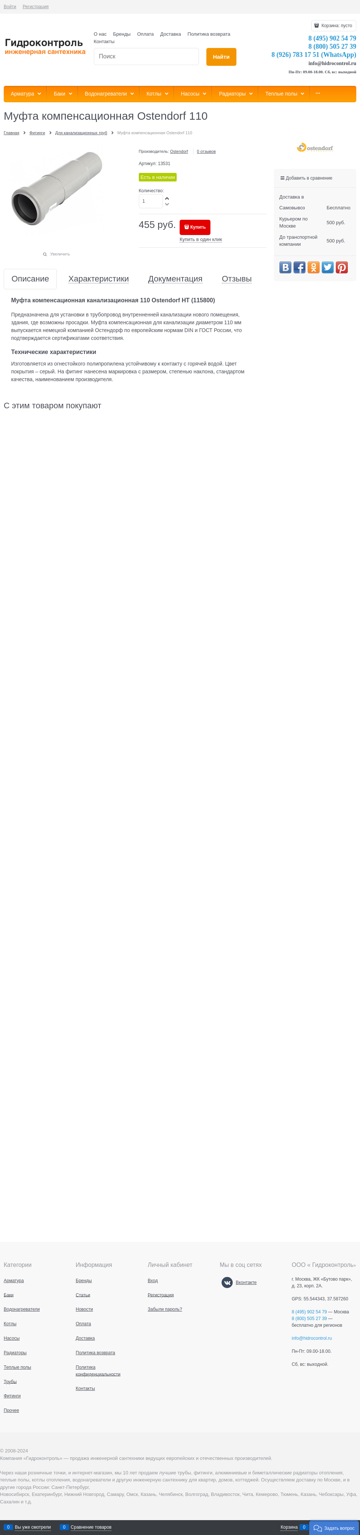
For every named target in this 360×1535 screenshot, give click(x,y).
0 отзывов (206, 151)
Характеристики (98, 279)
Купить (198, 227)
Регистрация (36, 6)
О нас (100, 34)
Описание (30, 279)
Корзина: (336, 25)
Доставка (170, 34)
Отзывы (237, 279)
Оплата (145, 34)
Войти (10, 6)
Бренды (122, 34)
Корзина (289, 1527)
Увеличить (60, 254)
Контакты (104, 41)
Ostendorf (179, 151)
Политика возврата (208, 34)
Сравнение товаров (91, 1527)
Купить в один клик (201, 239)
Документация (175, 279)
